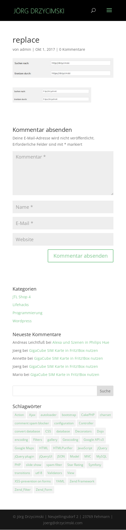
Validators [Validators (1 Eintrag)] (54, 473)
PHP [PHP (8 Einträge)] (18, 465)
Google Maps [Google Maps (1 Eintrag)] (24, 448)
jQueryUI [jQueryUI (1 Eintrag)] (45, 456)
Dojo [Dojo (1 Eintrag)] (100, 431)
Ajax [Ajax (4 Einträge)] (32, 415)
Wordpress (22, 320)
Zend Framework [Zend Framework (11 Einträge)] (82, 481)
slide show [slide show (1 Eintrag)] (33, 465)
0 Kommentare (72, 49)
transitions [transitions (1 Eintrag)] (22, 473)
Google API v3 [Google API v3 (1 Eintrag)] (94, 439)
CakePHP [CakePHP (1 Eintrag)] (88, 415)
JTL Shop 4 (22, 296)
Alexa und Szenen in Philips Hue (80, 342)
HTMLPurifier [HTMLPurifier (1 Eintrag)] (63, 448)
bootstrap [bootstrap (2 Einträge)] (69, 415)
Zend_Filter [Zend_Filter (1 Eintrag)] (23, 489)
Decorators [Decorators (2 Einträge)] (83, 431)
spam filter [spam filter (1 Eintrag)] (54, 465)
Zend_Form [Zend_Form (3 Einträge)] (44, 489)
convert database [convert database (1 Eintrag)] (27, 431)
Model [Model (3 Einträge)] (74, 456)
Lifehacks (21, 304)
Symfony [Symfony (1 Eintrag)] (95, 465)
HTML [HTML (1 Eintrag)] (43, 448)
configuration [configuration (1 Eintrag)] (64, 423)
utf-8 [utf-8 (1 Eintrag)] (38, 473)
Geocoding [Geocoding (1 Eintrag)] (70, 439)
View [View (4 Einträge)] (70, 473)
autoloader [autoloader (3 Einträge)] (49, 415)
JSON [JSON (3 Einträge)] (61, 456)
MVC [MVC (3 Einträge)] (87, 456)
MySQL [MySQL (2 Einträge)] (101, 456)
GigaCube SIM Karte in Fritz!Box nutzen (63, 350)
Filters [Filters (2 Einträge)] (37, 439)
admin (25, 49)
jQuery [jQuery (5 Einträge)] (102, 448)
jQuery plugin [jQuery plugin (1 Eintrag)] (24, 456)
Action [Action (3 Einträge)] (19, 415)
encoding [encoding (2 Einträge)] (21, 439)
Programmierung (27, 312)
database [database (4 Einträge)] (63, 431)
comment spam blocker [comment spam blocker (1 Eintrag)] (32, 423)
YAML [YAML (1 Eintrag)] (60, 481)
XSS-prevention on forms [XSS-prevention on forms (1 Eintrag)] (33, 481)
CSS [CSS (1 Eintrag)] (48, 431)
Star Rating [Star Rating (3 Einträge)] (75, 465)
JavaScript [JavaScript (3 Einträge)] (85, 448)
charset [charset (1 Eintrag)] (105, 415)
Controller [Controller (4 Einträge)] (86, 423)
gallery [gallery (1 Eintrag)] (52, 439)
